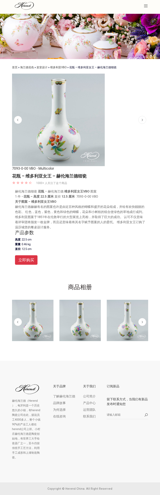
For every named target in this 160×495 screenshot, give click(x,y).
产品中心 (89, 403)
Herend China (75, 488)
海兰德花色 (27, 67)
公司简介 (89, 396)
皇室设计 (42, 67)
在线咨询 (59, 416)
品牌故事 (59, 403)
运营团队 (89, 410)
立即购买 (26, 260)
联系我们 (89, 416)
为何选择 (59, 410)
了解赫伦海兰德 (64, 396)
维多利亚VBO (58, 67)
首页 (15, 67)
